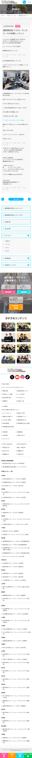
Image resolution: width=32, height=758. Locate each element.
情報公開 (5, 391)
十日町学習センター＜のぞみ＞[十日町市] (14, 580)
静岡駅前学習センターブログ (14, 215)
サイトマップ (6, 439)
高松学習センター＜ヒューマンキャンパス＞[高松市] (16, 680)
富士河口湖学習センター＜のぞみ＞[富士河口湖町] (16, 587)
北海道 (3, 475)
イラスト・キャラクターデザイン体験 (14, 120)
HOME (2, 15)
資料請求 (8, 292)
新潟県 (3, 570)
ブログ (7, 251)
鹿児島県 (3, 726)
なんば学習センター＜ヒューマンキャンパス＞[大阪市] (17, 633)
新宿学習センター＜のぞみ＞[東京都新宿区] (15, 545)
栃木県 (3, 501)
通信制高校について (22, 391)
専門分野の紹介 (7, 397)
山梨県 (3, 583)
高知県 (3, 684)
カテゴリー (8, 235)
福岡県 (3, 692)
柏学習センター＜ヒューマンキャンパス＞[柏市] (16, 534)
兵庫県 (3, 644)
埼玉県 (3, 516)
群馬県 (3, 509)
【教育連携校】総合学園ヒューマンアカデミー (15, 467)
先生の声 (8, 229)
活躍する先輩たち (7, 416)
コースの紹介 (21, 394)
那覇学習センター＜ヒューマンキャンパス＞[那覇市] (16, 741)
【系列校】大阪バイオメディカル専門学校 (13, 463)
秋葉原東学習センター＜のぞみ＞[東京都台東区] (16, 553)
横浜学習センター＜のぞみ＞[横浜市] (13, 566)
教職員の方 (6, 454)
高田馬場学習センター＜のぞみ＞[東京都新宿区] (16, 541)
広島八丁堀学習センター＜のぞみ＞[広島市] (15, 659)
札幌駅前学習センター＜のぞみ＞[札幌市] (14, 482)
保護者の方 (20, 451)
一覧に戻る (16, 199)
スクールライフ (7, 413)
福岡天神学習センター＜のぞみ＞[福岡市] (14, 706)
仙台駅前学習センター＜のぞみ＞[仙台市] (14, 497)
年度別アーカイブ (10, 265)
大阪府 (3, 625)
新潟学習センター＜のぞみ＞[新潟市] (13, 573)
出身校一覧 (20, 401)
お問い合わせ (21, 435)
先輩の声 (8, 222)
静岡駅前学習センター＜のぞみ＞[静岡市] (14, 595)
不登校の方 (20, 454)
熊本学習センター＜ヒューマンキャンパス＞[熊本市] (16, 713)
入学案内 (5, 406)
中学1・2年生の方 (7, 444)
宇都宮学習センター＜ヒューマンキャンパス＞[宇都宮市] (16, 505)
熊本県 (3, 709)
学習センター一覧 (11, 15)
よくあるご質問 (7, 420)
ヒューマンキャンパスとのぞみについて (13, 387)
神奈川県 (3, 560)
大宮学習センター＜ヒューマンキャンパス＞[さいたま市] (16, 520)
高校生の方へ (6, 447)
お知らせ (7, 241)
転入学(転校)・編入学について (11, 410)
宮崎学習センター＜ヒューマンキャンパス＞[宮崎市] (16, 721)
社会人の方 (6, 451)
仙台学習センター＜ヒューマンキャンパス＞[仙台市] (16, 493)
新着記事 (8, 258)
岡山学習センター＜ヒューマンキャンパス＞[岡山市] (16, 671)
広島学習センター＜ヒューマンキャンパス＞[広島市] (16, 655)
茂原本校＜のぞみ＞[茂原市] (11, 531)
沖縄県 (3, 734)
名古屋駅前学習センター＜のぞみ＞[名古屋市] (16, 614)
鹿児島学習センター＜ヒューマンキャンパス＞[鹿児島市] (16, 730)
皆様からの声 (21, 413)
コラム (7, 247)
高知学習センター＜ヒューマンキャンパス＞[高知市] (16, 688)
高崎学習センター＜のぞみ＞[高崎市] (13, 512)
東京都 (3, 538)
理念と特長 (6, 384)
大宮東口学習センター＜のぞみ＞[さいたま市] (15, 524)
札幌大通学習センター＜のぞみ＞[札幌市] (14, 479)
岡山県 (3, 667)
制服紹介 (5, 401)
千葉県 (3, 528)
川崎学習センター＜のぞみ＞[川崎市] (13, 563)
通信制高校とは (21, 420)
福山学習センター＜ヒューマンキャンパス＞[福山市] (16, 663)
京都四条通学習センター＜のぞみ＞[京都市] (15, 641)
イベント (7, 244)
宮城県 (3, 489)
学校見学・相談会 (16, 307)
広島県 (3, 651)
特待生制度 (6, 423)
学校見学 (5, 435)
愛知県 (3, 605)
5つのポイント (21, 397)
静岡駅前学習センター (24, 15)
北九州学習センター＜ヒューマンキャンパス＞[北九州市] (16, 696)
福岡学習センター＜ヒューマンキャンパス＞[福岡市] (16, 701)
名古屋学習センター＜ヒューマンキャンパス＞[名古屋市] (16, 609)
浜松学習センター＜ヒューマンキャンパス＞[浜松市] (16, 599)
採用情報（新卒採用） (8, 427)
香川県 (3, 676)
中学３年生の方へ (22, 444)
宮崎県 (3, 717)
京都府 (3, 637)
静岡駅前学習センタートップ (13, 208)
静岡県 (3, 592)
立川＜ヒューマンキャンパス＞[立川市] (13, 556)
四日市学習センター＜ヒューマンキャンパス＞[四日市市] (16, 621)
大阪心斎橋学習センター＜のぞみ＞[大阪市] (15, 629)
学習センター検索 (7, 394)
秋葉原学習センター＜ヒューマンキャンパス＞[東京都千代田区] (16, 548)
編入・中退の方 (21, 447)
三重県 (3, 617)
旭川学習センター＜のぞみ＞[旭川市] (13, 486)
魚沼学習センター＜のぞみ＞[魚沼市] (13, 577)
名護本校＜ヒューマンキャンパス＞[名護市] (15, 738)
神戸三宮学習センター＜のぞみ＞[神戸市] (14, 647)
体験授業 (24, 292)
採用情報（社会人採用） (23, 423)
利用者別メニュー (22, 416)
